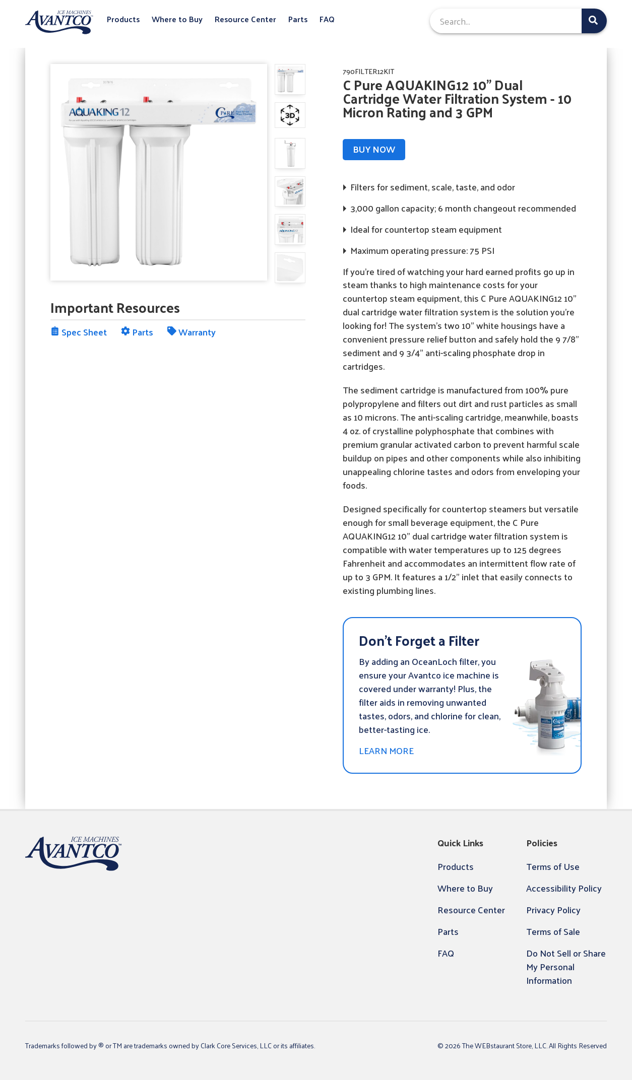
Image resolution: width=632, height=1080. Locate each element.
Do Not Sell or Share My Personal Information (566, 966)
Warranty (191, 331)
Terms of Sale (553, 931)
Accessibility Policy (564, 888)
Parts (297, 19)
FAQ (327, 19)
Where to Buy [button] (177, 19)
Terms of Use (553, 866)
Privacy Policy (553, 909)
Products (123, 19)
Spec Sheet (78, 331)
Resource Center (245, 19)
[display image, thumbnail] (290, 115)
